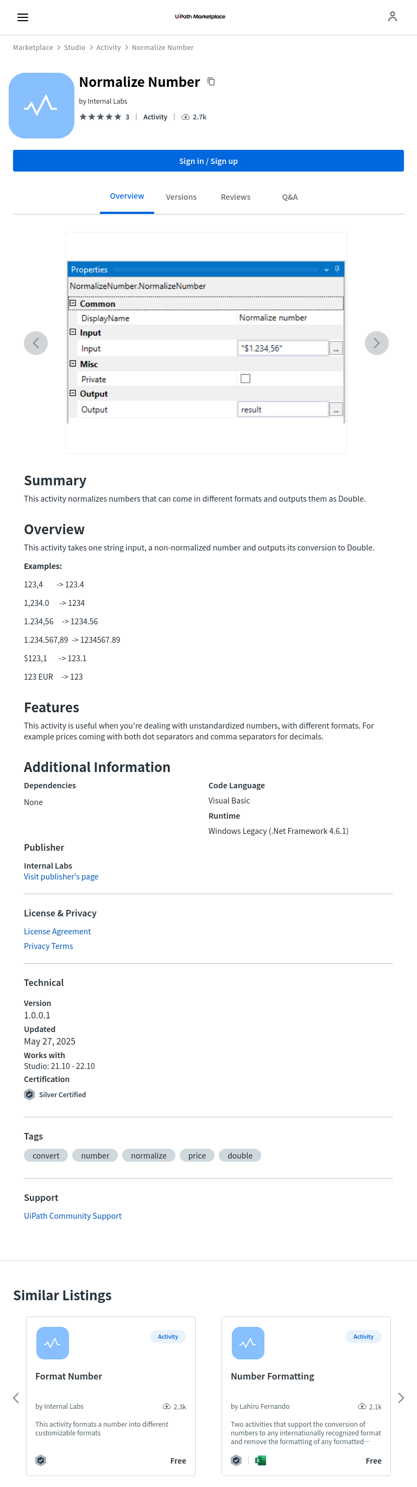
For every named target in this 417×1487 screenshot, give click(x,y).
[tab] (127, 199)
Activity (109, 47)
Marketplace (33, 47)
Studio (75, 47)
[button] (46, 1155)
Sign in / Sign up (208, 160)
